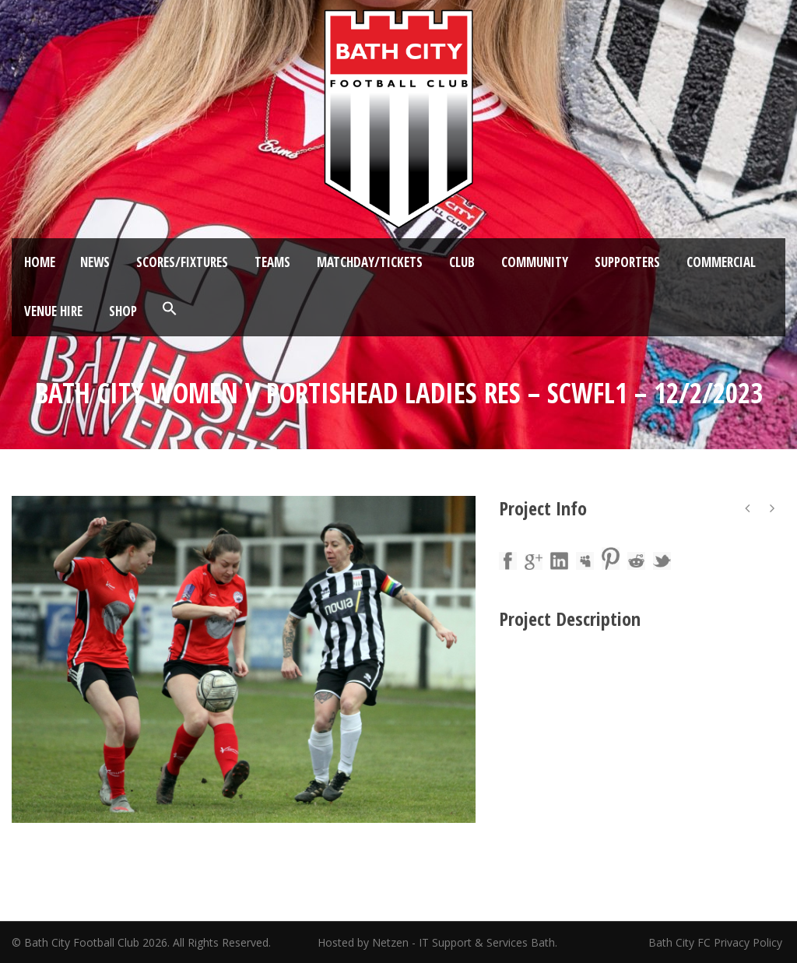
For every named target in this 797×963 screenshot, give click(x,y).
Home (39, 262)
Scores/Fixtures (182, 262)
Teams (272, 262)
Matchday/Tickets (370, 262)
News (95, 262)
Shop (123, 311)
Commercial (721, 262)
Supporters (627, 262)
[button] (169, 309)
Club (462, 262)
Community (534, 262)
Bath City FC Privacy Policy (716, 942)
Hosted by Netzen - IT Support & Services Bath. (437, 942)
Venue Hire (53, 311)
